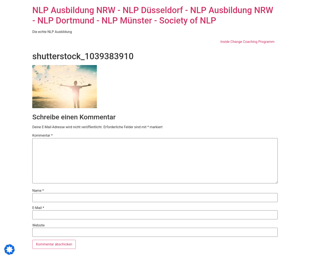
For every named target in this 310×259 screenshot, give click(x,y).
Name (38, 190)
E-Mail (38, 208)
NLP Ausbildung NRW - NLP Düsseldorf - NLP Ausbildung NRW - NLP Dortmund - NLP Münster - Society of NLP (152, 15)
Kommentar (42, 135)
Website (38, 225)
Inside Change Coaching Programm (247, 42)
